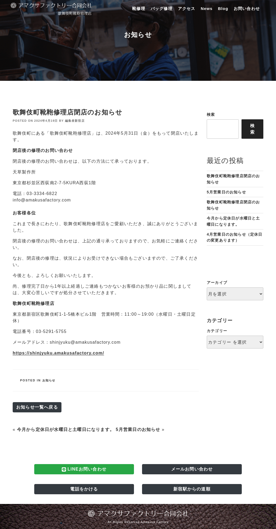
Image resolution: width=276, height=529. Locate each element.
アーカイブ (217, 282)
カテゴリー (217, 331)
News (207, 8)
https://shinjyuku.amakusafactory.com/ (58, 353)
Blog (223, 8)
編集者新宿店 (75, 120)
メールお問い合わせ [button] (192, 469)
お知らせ (49, 380)
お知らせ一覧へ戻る (37, 407)
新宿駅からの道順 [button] (192, 489)
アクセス (186, 8)
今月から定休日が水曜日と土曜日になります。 (65, 429)
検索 (211, 114)
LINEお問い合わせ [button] (84, 469)
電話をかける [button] (84, 489)
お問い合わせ (247, 8)
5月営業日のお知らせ (138, 429)
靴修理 (138, 8)
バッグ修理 (161, 8)
